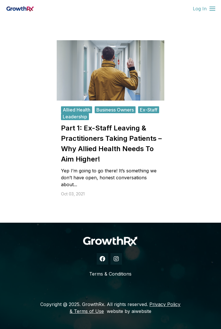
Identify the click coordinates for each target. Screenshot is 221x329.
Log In (200, 8)
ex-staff (148, 110)
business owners (115, 110)
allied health (76, 110)
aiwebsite (141, 311)
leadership (75, 117)
